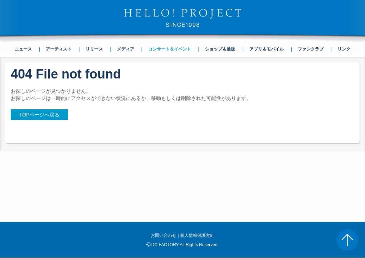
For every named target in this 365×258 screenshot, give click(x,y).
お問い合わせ (163, 235)
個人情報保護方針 (197, 235)
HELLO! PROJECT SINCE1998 (182, 18)
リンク (343, 49)
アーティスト (59, 49)
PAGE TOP (347, 240)
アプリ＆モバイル (266, 49)
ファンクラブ (310, 49)
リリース (94, 49)
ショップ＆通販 (220, 49)
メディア (125, 49)
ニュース (23, 49)
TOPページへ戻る (39, 115)
